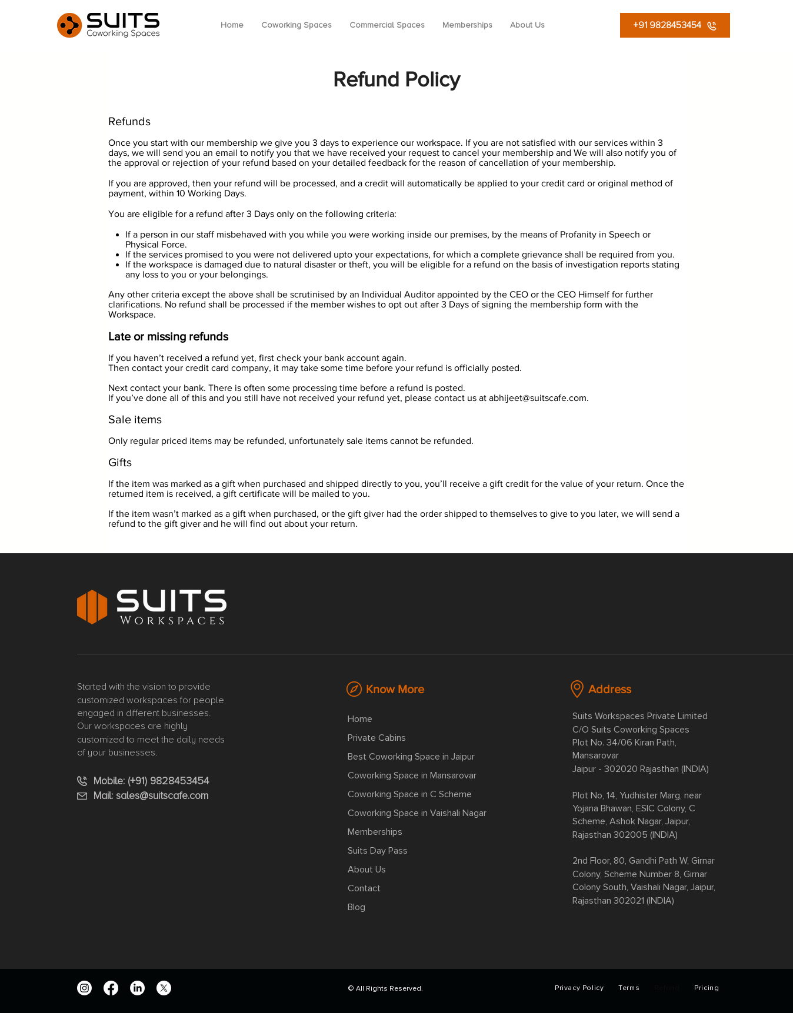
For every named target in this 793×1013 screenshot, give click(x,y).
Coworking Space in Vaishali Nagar (417, 813)
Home (360, 719)
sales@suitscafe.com (162, 795)
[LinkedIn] (137, 988)
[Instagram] (84, 988)
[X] (163, 988)
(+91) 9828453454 (171, 780)
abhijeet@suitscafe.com (538, 398)
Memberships (375, 832)
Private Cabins (377, 738)
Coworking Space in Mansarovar (412, 775)
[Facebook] (111, 988)
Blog (356, 907)
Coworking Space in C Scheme (410, 794)
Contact (364, 888)
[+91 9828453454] (675, 25)
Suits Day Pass (378, 851)
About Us (367, 869)
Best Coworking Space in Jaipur (411, 757)
